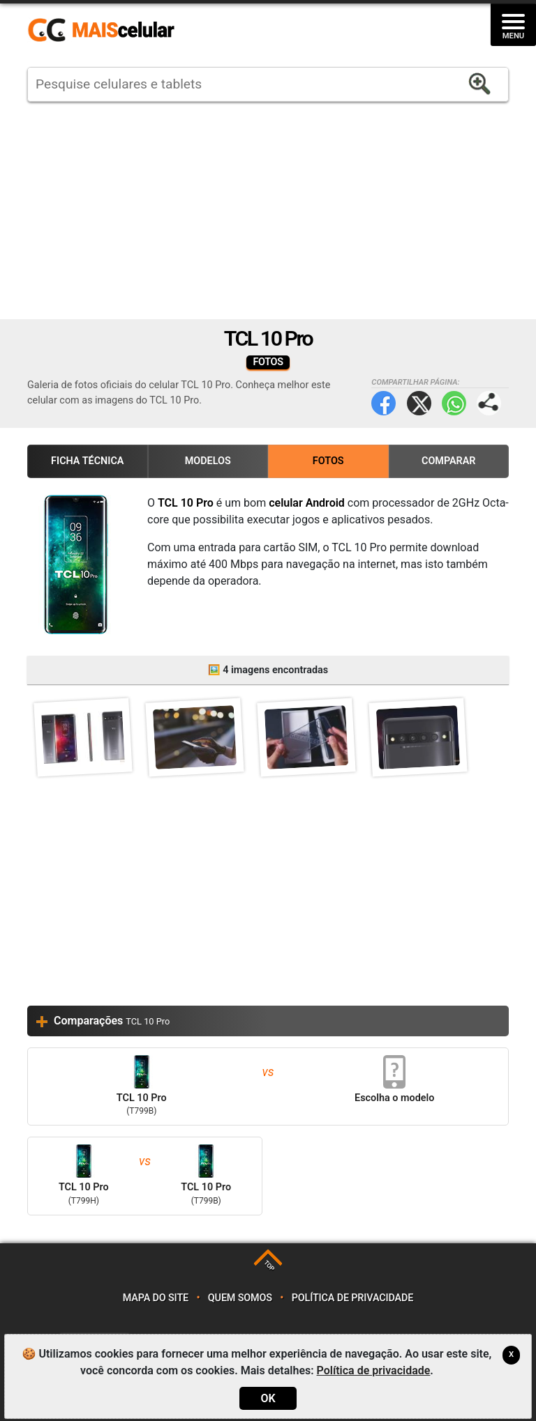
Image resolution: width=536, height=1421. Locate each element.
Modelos (208, 461)
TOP (269, 1266)
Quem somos (240, 1298)
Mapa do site (155, 1298)
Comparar (449, 461)
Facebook (383, 403)
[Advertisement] (268, 210)
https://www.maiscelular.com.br (106, 30)
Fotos (328, 461)
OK (267, 1398)
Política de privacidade (353, 1298)
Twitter (419, 403)
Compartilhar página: (489, 403)
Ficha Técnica (87, 461)
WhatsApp (454, 403)
